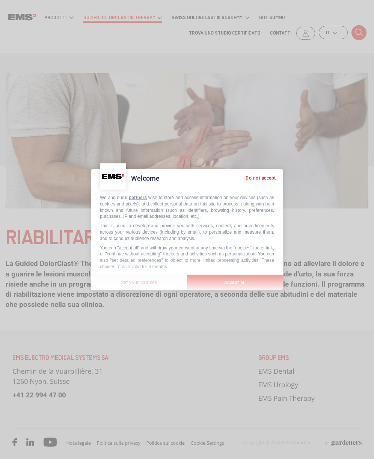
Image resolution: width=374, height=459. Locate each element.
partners (138, 197)
